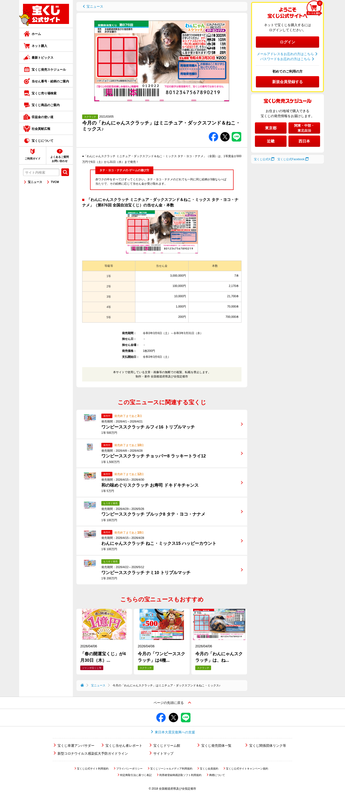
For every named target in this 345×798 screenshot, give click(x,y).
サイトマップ (163, 753)
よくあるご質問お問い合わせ (59, 158)
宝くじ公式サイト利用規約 (93, 768)
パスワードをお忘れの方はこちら (285, 59)
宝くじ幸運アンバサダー (76, 745)
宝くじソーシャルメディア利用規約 (171, 768)
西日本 (304, 141)
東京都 (270, 128)
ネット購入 (39, 46)
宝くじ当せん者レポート (123, 745)
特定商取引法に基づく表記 (136, 775)
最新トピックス (42, 57)
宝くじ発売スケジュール (49, 69)
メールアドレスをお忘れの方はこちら (285, 54)
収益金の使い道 (42, 117)
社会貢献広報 (41, 129)
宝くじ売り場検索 (44, 93)
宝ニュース (35, 182)
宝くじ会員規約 (209, 768)
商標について (217, 775)
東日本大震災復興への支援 (175, 732)
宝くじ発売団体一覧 (216, 745)
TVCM (55, 182)
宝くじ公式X (262, 159)
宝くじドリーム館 (166, 745)
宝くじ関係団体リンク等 (267, 745)
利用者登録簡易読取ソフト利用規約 (180, 775)
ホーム (36, 34)
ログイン (287, 42)
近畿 (271, 141)
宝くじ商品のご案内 (46, 105)
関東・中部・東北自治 (304, 128)
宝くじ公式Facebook (291, 159)
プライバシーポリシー (129, 768)
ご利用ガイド (32, 158)
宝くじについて (42, 140)
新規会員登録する (287, 82)
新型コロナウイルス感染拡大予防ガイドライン (93, 753)
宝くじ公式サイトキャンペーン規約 (247, 768)
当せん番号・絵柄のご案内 (50, 81)
